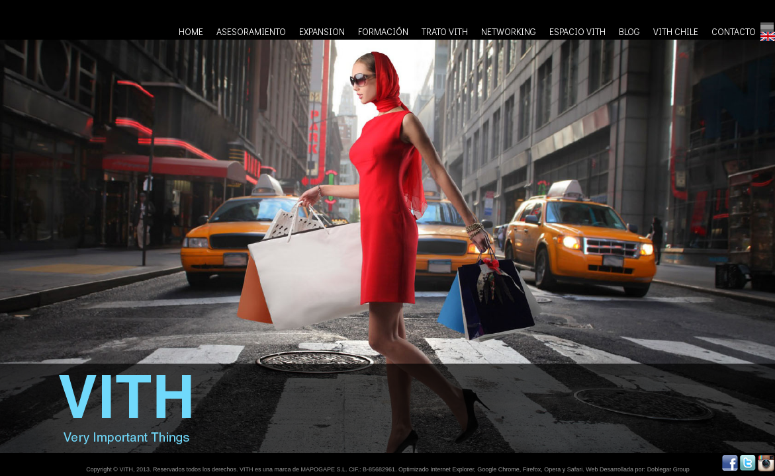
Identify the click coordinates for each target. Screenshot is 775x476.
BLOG (629, 31)
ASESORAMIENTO (251, 31)
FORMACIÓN (383, 31)
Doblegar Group (668, 469)
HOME (191, 31)
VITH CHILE (675, 31)
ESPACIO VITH (577, 31)
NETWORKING (508, 31)
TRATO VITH (445, 31)
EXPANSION (322, 31)
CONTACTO (733, 31)
